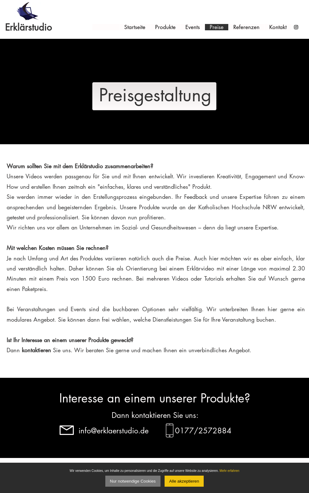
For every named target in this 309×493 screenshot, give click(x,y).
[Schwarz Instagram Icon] (296, 27)
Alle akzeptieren (184, 481)
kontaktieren (36, 350)
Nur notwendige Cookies (133, 481)
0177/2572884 (203, 431)
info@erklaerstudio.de (114, 431)
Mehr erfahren (229, 470)
